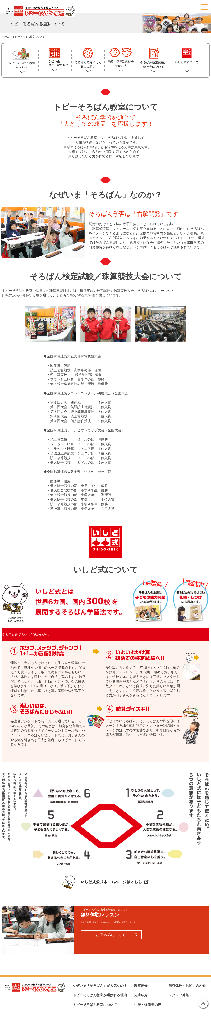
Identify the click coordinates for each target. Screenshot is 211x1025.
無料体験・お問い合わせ (187, 985)
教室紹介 (141, 985)
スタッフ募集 (179, 995)
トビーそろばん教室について (95, 1005)
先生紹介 (141, 995)
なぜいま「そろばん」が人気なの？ (100, 985)
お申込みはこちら (111, 935)
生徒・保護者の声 (147, 1005)
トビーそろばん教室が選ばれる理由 (100, 995)
